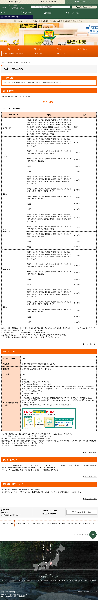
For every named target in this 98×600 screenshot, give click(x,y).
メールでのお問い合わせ (82, 512)
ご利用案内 (46, 21)
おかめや (16, 62)
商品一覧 (37, 49)
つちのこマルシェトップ (23, 21)
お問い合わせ (60, 53)
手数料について (21, 83)
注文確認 (48, 13)
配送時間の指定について (52, 83)
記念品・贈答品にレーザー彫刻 (13, 53)
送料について (60, 49)
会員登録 (67, 21)
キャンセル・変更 (73, 13)
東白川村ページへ (78, 21)
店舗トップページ (13, 49)
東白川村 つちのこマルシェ (13, 7)
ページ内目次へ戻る (91, 344)
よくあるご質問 (57, 21)
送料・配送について (84, 49)
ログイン (5, 580)
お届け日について (35, 83)
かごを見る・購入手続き (10, 17)
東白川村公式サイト (17, 2)
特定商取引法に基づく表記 (87, 523)
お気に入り (28, 13)
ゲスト (5, 13)
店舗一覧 (37, 21)
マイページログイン (50, 2)
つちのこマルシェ (82, 2)
